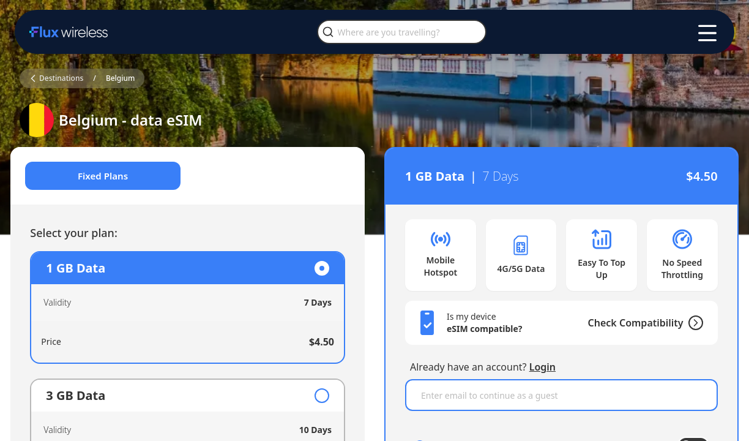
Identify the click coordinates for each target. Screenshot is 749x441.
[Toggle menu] (707, 33)
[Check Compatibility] (684, 322)
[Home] (68, 31)
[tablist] (192, 176)
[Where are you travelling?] (401, 32)
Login (542, 367)
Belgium (120, 78)
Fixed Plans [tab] (109, 176)
